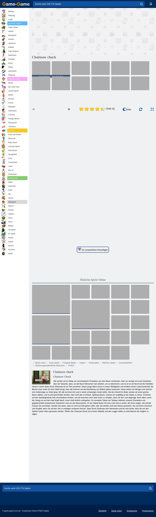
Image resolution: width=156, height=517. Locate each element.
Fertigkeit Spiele (69, 363)
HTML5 (71, 366)
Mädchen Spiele (108, 363)
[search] (141, 4)
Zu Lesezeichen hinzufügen (93, 249)
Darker (127, 109)
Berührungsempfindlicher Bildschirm (50, 366)
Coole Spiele (53, 363)
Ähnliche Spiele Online (93, 279)
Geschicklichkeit (125, 363)
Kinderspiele (93, 363)
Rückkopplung (148, 511)
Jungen (82, 363)
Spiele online (40, 363)
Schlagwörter (132, 511)
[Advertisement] (62, 31)
